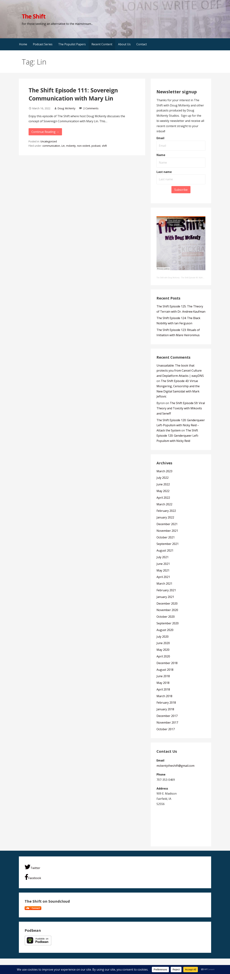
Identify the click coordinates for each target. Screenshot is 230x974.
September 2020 (168, 623)
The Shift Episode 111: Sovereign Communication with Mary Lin (73, 94)
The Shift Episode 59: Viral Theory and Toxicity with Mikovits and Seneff (181, 408)
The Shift (33, 16)
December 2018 (167, 663)
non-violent (83, 145)
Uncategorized (48, 141)
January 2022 (165, 517)
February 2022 (166, 511)
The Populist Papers (72, 44)
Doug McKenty (66, 108)
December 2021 (167, 524)
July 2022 (163, 478)
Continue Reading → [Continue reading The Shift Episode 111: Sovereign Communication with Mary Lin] (45, 132)
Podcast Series (42, 44)
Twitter (32, 867)
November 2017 (167, 722)
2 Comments (90, 108)
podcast (95, 145)
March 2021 (164, 584)
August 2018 (165, 670)
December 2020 (167, 603)
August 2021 (165, 550)
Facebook (33, 877)
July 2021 (163, 557)
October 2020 (166, 617)
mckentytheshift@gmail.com (175, 766)
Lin (63, 145)
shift (104, 145)
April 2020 (163, 656)
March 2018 (164, 696)
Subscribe (181, 190)
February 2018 (166, 703)
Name (161, 155)
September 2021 (168, 544)
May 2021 (163, 570)
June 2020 (163, 643)
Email (160, 138)
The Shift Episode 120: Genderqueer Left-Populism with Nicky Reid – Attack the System (181, 425)
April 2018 (163, 689)
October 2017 (166, 729)
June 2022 (163, 484)
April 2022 (163, 498)
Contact (141, 44)
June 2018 (163, 676)
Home (23, 44)
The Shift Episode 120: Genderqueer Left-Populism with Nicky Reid (178, 435)
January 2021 (165, 597)
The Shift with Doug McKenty (168, 278)
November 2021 (167, 531)
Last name (164, 172)
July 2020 (163, 637)
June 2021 (163, 564)
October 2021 (166, 537)
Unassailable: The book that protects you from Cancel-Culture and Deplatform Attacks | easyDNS (180, 370)
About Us (124, 44)
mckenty (71, 145)
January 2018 (165, 709)
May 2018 (163, 683)
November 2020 (167, 610)
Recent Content (101, 44)
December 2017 (167, 716)
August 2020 (165, 630)
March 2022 (164, 504)
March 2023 (164, 471)
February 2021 (166, 590)
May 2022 (163, 491)
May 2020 (163, 650)
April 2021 (163, 577)
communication (51, 145)
